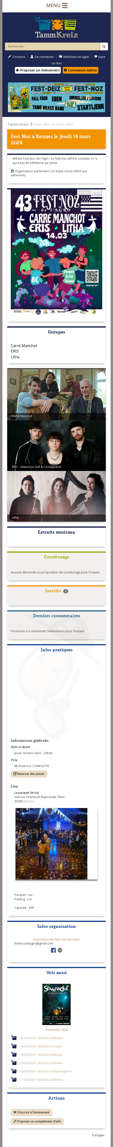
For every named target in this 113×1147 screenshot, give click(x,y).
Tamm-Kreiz (17, 124)
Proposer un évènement (38, 70)
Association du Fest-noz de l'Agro (56, 939)
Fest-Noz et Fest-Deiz (53, 124)
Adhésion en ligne (74, 57)
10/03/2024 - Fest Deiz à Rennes (41, 1054)
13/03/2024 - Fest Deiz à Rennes (41, 1063)
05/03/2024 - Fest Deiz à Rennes (41, 1038)
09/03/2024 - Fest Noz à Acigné (41, 1046)
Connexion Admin (80, 70)
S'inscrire (16, 57)
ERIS (15, 351)
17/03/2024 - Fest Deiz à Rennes (41, 1079)
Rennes (44, 136)
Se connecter (42, 57)
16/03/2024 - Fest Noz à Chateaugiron (45, 1071)
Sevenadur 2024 (56, 1030)
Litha (15, 356)
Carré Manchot (24, 345)
